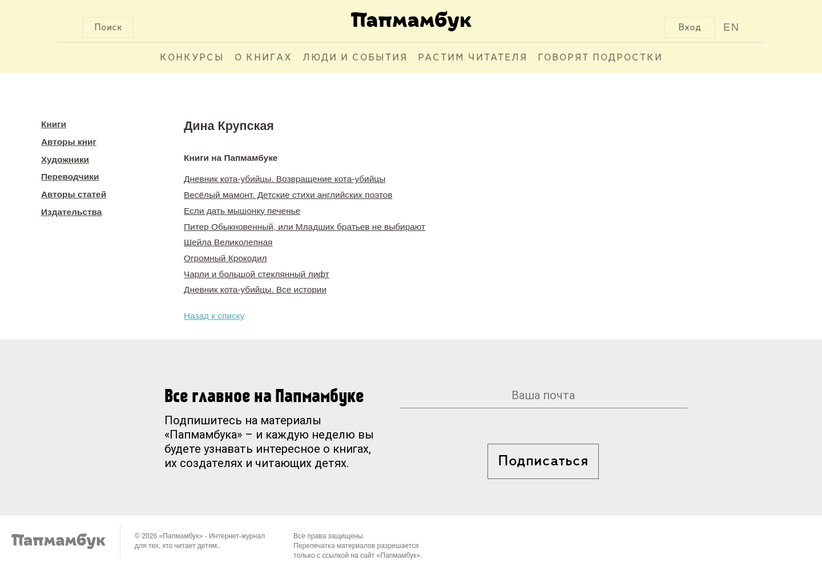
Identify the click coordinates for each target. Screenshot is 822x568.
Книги (53, 124)
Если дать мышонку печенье (242, 211)
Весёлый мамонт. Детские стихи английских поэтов (288, 195)
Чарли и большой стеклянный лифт (256, 274)
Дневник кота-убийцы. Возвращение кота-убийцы (284, 179)
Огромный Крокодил (225, 258)
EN (731, 27)
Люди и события (355, 57)
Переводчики (70, 176)
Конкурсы (192, 57)
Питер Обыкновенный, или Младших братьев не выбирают (304, 227)
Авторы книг (68, 142)
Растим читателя (472, 57)
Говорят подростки (600, 57)
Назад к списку (214, 315)
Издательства (71, 212)
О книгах (263, 57)
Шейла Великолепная (228, 242)
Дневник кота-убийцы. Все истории (255, 289)
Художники (65, 159)
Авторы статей (73, 194)
